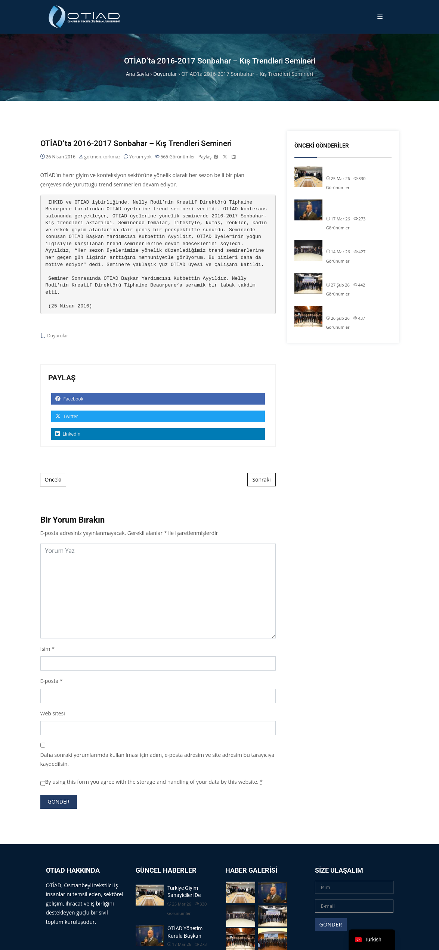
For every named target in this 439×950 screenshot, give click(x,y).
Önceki (53, 480)
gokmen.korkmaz (102, 157)
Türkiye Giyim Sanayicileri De (358, 170)
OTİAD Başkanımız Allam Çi (357, 276)
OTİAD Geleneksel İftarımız (356, 243)
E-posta (49, 681)
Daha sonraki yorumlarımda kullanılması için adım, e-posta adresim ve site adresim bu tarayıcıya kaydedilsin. (157, 760)
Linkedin (68, 434)
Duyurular (57, 336)
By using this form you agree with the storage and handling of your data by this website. (154, 782)
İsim (45, 649)
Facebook (69, 399)
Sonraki (261, 480)
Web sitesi (52, 713)
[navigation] (372, 939)
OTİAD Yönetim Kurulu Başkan (352, 206)
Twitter (66, 417)
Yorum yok (140, 157)
